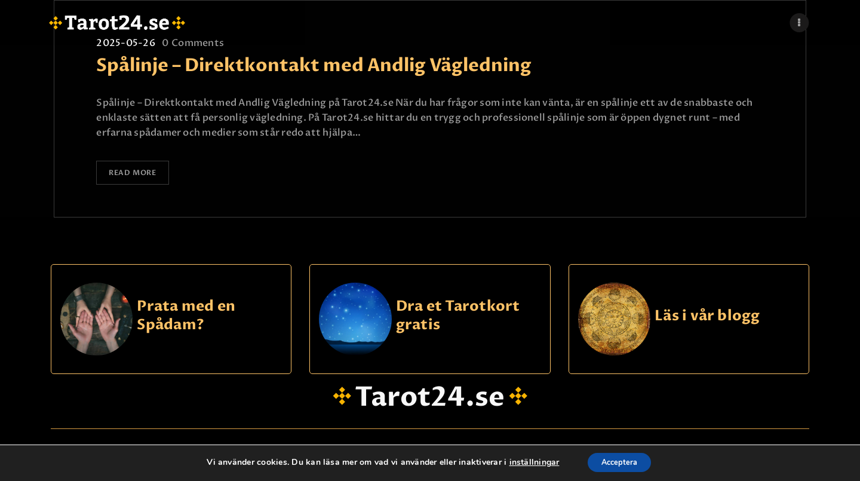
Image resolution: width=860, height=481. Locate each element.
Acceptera (619, 462)
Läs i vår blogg (707, 318)
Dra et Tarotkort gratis (458, 318)
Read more (139, 174)
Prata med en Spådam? (186, 318)
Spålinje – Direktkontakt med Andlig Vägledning (314, 65)
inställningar (528, 462)
